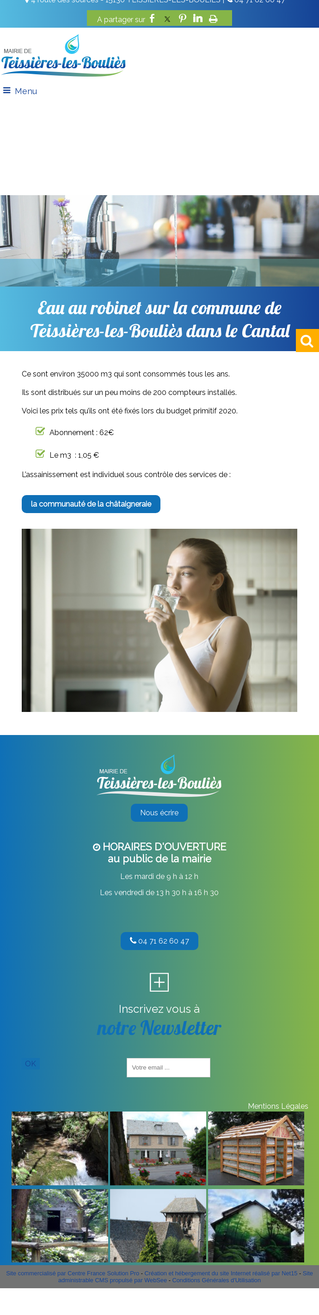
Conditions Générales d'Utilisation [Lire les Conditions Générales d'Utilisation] (216, 1280)
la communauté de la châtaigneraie (91, 504)
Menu (26, 91)
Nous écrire (159, 812)
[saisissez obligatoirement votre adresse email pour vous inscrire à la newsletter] (168, 1067)
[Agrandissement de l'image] (60, 1182)
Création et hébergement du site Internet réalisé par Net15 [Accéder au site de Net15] (221, 1273)
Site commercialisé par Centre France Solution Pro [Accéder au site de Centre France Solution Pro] (72, 1273)
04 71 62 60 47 (159, 941)
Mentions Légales (278, 1106)
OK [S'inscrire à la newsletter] (30, 1063)
